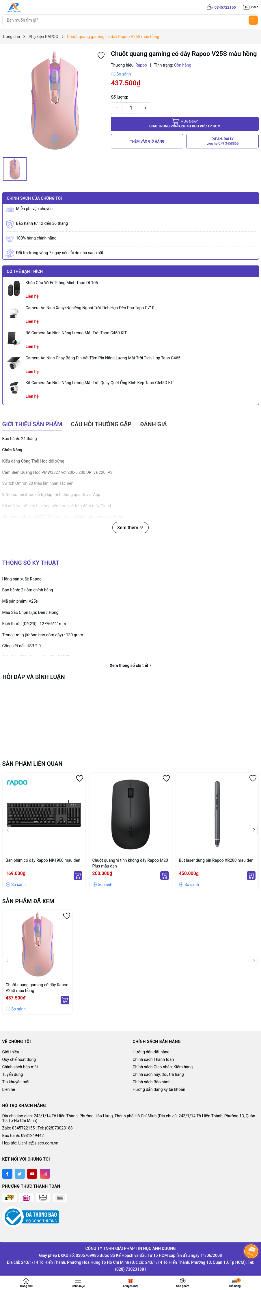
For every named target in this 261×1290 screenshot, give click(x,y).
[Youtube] (32, 1174)
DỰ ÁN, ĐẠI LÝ (222, 141)
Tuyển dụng (12, 1074)
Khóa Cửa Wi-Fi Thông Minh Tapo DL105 (62, 282)
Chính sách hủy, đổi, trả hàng (158, 1074)
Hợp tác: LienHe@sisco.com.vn (30, 1143)
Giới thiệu (10, 1052)
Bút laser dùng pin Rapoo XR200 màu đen (216, 860)
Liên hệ (8, 1089)
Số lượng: (119, 97)
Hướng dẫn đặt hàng (151, 1052)
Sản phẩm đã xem (28, 901)
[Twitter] (20, 1174)
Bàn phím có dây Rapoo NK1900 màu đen (43, 860)
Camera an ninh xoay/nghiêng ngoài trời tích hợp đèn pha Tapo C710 (90, 307)
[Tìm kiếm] (253, 20)
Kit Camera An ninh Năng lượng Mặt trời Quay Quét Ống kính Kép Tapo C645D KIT (100, 382)
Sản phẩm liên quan (32, 763)
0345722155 (225, 7)
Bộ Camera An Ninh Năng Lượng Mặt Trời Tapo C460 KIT (76, 333)
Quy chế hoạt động (19, 1059)
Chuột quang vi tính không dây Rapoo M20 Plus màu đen (130, 863)
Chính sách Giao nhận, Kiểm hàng (163, 1067)
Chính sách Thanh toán (153, 1059)
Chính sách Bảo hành (152, 1082)
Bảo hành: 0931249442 (23, 1135)
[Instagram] (45, 1174)
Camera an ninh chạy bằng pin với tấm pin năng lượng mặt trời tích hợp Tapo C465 (103, 358)
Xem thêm (130, 527)
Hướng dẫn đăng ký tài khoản (159, 1089)
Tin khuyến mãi (15, 1082)
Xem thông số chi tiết (130, 665)
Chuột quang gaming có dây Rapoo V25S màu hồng (37, 987)
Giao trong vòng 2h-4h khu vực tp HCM (185, 123)
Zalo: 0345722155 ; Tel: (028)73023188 (37, 1128)
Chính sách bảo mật (20, 1067)
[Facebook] (7, 1174)
